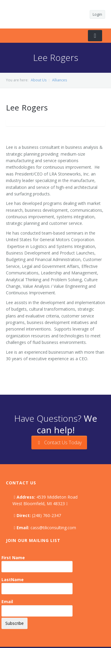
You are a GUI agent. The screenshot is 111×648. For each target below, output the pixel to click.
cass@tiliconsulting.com (53, 527)
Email (7, 601)
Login (97, 14)
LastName (12, 579)
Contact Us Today (59, 442)
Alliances (59, 80)
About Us (38, 80)
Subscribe (14, 623)
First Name (13, 557)
